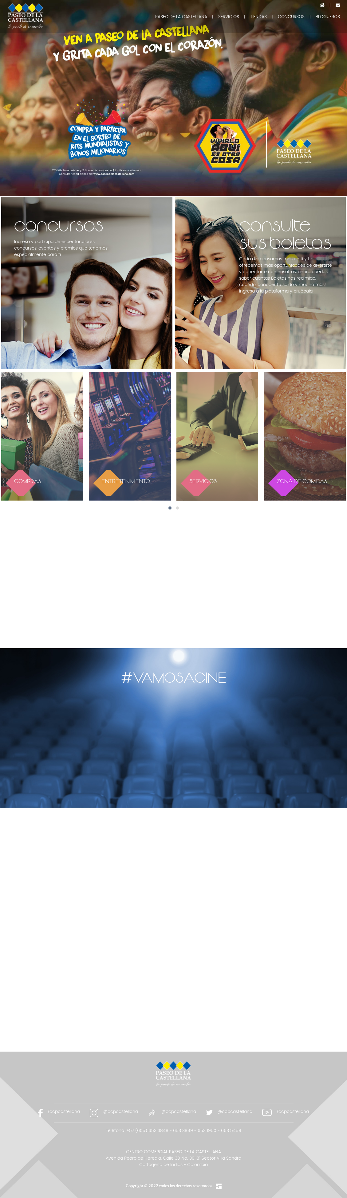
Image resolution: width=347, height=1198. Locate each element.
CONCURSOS (291, 17)
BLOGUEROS (328, 17)
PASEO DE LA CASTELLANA (181, 17)
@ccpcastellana (120, 1112)
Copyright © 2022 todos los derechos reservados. (169, 1185)
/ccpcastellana (64, 1112)
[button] (170, 508)
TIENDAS (258, 17)
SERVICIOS (228, 17)
